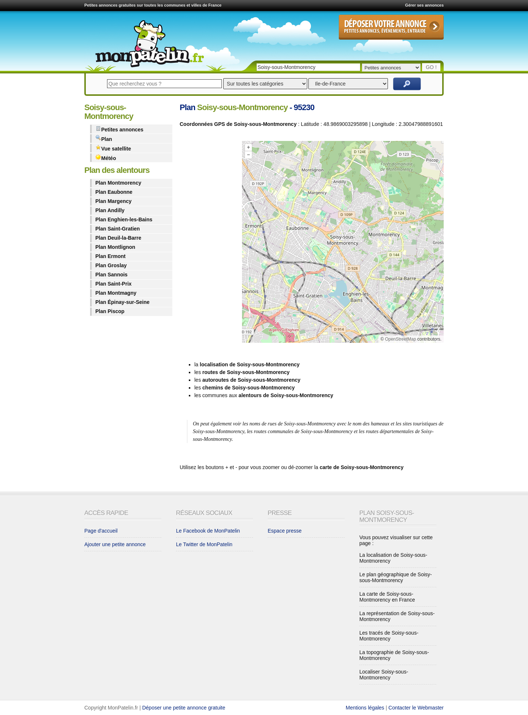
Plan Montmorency (118, 183)
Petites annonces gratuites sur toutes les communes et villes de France (152, 5)
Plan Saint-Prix (113, 284)
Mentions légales (365, 708)
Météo (105, 157)
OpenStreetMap (400, 339)
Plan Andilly (110, 210)
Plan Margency (113, 201)
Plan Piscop (109, 311)
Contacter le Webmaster (416, 708)
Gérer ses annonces (424, 5)
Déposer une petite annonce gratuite (183, 708)
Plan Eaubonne (113, 192)
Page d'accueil (101, 531)
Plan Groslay (111, 265)
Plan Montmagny (115, 293)
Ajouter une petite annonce (115, 544)
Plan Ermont (110, 256)
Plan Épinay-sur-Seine (122, 302)
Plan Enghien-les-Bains (124, 219)
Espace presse (285, 531)
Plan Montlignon (115, 247)
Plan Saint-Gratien (117, 229)
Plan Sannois (111, 274)
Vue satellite (113, 148)
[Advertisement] (209, 243)
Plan (103, 138)
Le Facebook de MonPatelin (208, 531)
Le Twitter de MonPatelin (204, 544)
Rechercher (407, 83)
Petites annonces (119, 129)
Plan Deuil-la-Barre (118, 238)
